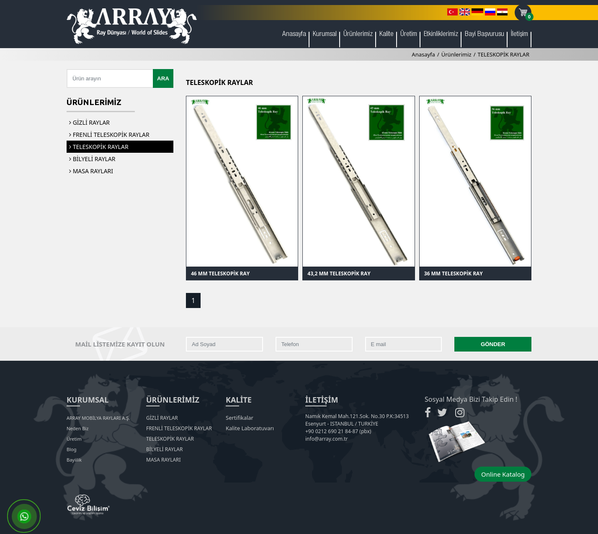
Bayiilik (74, 460)
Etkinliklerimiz (441, 34)
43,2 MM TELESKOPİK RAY (338, 273)
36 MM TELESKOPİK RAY (453, 273)
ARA (163, 78)
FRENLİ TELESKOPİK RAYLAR (109, 135)
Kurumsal (325, 34)
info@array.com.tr (326, 438)
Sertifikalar (239, 417)
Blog (71, 449)
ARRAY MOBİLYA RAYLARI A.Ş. (98, 418)
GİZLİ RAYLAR (89, 122)
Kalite (386, 34)
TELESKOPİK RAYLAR (503, 54)
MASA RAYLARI (91, 171)
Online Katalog (503, 474)
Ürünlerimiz (358, 34)
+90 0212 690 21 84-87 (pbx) (338, 431)
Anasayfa (294, 34)
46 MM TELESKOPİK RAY (220, 273)
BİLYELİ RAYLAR (92, 159)
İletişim (519, 34)
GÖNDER (493, 344)
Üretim (408, 34)
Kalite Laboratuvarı (250, 428)
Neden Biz (77, 428)
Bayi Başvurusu (484, 34)
